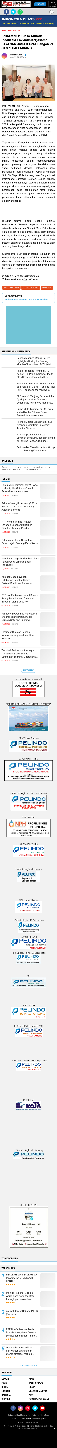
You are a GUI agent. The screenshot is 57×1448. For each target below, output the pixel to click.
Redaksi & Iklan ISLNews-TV (19, 1415)
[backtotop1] (54, 1428)
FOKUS (4, 1383)
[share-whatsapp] (20, 12)
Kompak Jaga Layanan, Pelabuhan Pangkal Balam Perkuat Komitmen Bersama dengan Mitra (17, 580)
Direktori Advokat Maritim (28, 1422)
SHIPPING (47, 287)
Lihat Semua (28, 670)
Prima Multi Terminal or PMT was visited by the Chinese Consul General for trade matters (20, 488)
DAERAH (5, 1379)
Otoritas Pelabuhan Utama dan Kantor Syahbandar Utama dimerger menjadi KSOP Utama (20, 1351)
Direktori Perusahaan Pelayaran (33, 1419)
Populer (40, 4)
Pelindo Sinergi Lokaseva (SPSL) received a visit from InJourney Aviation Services (19, 506)
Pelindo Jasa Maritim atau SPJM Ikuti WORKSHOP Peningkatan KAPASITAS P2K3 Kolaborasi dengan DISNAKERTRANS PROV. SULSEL (28, 299)
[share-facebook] (6, 12)
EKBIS (31, 1379)
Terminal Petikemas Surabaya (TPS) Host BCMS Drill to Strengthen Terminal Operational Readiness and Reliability (19, 653)
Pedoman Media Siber (40, 1415)
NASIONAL (6, 1395)
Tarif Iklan (15, 1419)
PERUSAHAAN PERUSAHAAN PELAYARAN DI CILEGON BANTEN (21, 1277)
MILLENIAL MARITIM (38, 1391)
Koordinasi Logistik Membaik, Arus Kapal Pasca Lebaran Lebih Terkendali (20, 561)
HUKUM (5, 1387)
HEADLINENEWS (11, 287)
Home (4, 31)
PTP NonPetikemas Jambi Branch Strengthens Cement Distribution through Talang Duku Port (20, 598)
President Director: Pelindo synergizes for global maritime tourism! (18, 635)
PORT (31, 1395)
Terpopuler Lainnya (28, 1365)
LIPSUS (32, 1387)
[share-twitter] (13, 12)
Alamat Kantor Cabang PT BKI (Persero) (22, 1313)
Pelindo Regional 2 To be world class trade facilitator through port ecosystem (20, 1296)
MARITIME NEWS (30, 287)
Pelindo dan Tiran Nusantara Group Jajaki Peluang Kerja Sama (20, 542)
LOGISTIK (6, 1391)
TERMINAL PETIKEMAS (39, 1399)
